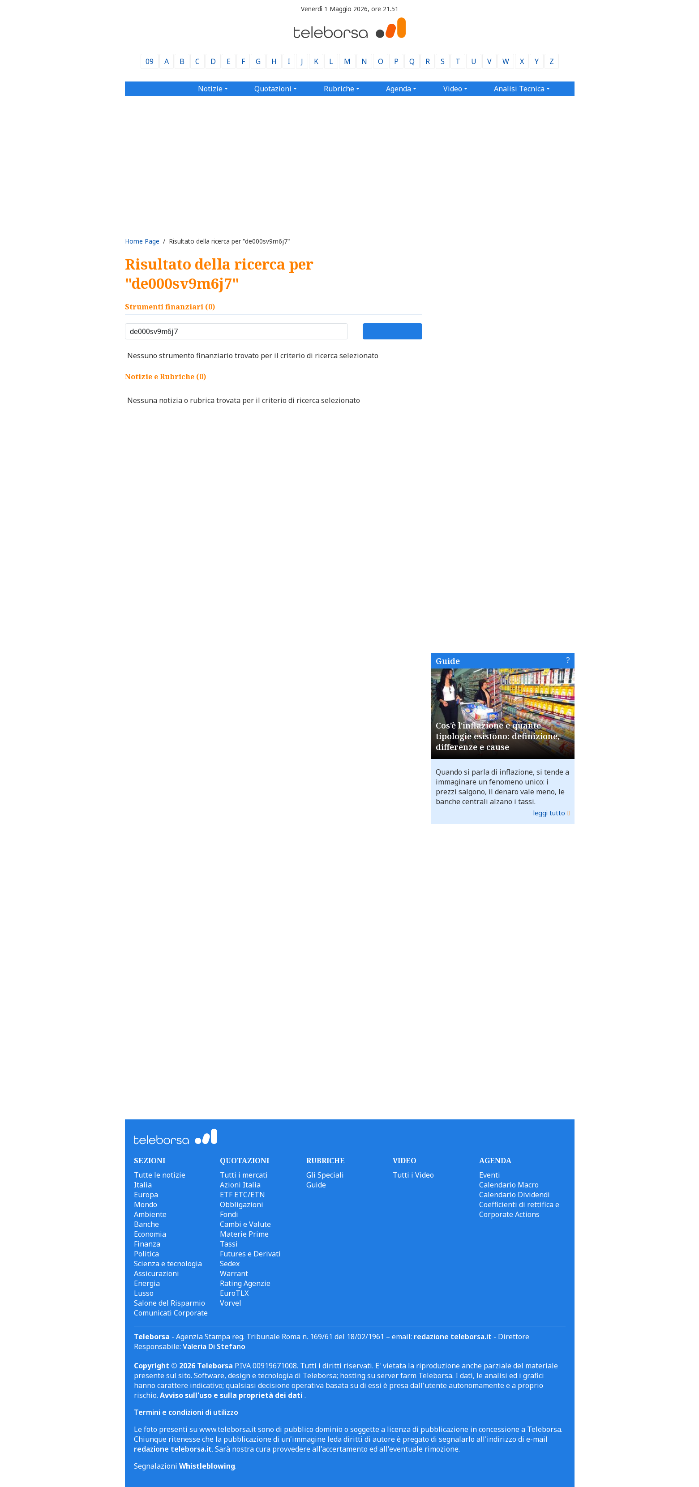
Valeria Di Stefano (214, 1346)
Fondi (229, 1214)
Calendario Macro (509, 1185)
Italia (143, 1185)
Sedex (230, 1263)
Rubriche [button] (339, 89)
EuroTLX (234, 1293)
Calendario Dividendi (514, 1195)
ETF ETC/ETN (242, 1195)
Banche (146, 1224)
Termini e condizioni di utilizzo (186, 1412)
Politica (146, 1254)
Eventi (489, 1175)
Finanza (147, 1244)
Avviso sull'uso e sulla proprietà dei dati (232, 1395)
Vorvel (230, 1303)
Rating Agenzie (245, 1283)
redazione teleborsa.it (453, 1336)
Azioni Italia (240, 1185)
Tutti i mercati (244, 1175)
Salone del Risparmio (169, 1303)
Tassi (229, 1244)
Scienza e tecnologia (168, 1263)
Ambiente (150, 1214)
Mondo (145, 1204)
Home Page (142, 241)
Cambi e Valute (245, 1224)
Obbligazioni (241, 1204)
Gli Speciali (325, 1175)
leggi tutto (549, 813)
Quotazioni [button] (273, 89)
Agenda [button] (398, 89)
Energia (147, 1283)
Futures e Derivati (250, 1254)
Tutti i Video (413, 1175)
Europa (146, 1195)
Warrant (234, 1273)
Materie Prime (244, 1234)
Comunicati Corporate (171, 1313)
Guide (448, 661)
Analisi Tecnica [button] (519, 89)
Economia (150, 1234)
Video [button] (452, 89)
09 (150, 61)
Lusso (144, 1293)
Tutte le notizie (159, 1175)
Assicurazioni (156, 1273)
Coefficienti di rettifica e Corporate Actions (519, 1209)
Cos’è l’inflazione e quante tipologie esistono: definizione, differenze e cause (498, 736)
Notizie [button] (210, 89)
